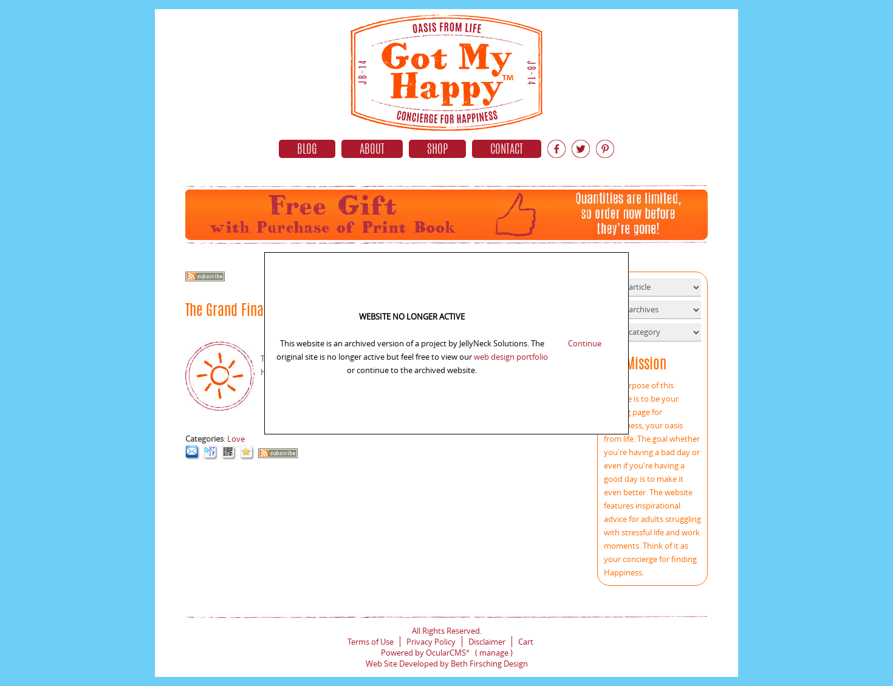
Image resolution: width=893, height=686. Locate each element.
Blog (307, 150)
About (372, 150)
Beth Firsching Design (489, 663)
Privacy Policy (431, 641)
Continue (584, 343)
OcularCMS (448, 652)
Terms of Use (370, 641)
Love (236, 438)
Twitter (581, 149)
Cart (525, 641)
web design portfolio (511, 356)
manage (493, 652)
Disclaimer (486, 641)
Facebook (556, 149)
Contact (506, 150)
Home (446, 70)
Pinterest (605, 149)
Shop (437, 150)
